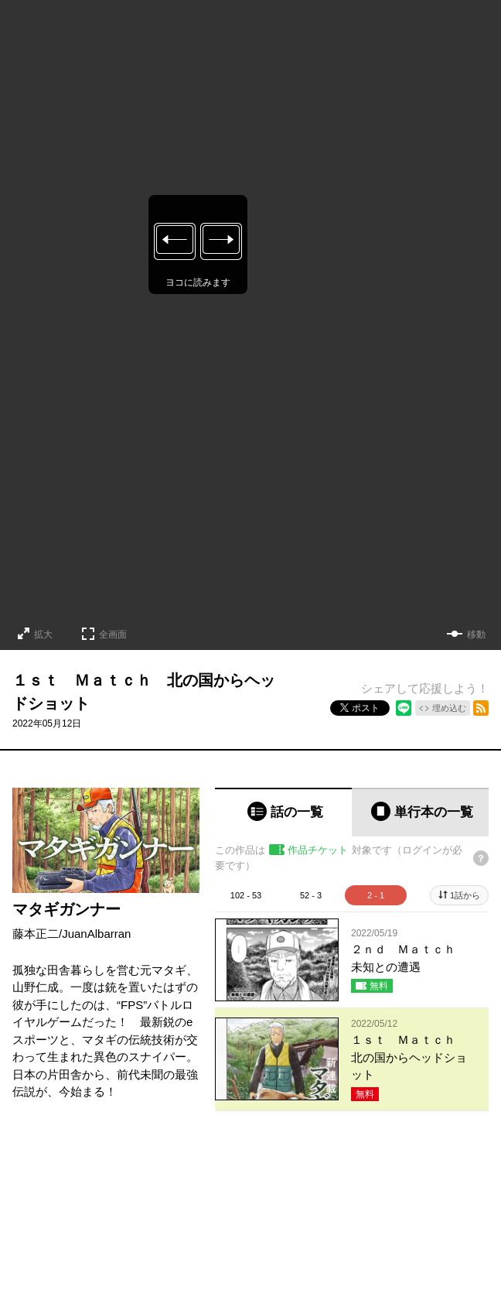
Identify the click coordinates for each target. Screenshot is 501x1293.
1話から (465, 895)
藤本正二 (35, 933)
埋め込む (449, 708)
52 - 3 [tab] (311, 895)
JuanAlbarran (96, 933)
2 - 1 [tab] (375, 895)
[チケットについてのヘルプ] (481, 858)
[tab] (283, 812)
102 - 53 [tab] (245, 895)
